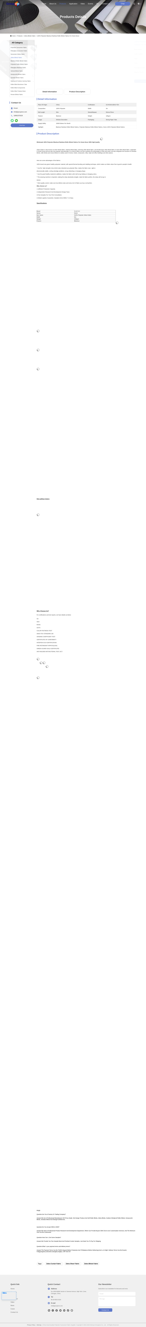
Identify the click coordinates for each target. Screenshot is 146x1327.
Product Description (77, 92)
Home (44, 4)
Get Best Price (102, 81)
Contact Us (14, 1312)
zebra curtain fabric (53, 1264)
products (62, 4)
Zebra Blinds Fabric (29, 36)
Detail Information (50, 92)
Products (19, 36)
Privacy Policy (31, 1325)
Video (12, 1302)
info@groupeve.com (20, 112)
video (83, 4)
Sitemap (39, 1325)
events (90, 4)
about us (52, 4)
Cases (13, 1309)
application (73, 4)
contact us (106, 4)
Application (14, 1299)
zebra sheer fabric (72, 1264)
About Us (14, 1292)
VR (97, 4)
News (12, 1305)
